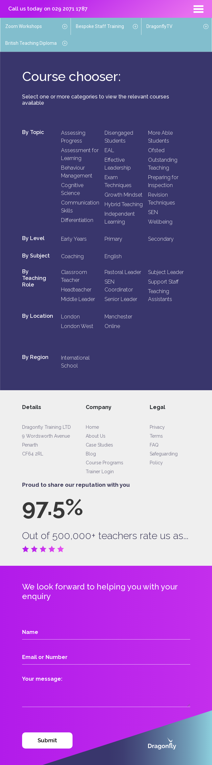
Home (92, 427)
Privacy (157, 427)
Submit (47, 740)
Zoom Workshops (23, 26)
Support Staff (163, 282)
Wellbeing (160, 222)
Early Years (74, 239)
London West (77, 326)
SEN (153, 212)
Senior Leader (121, 299)
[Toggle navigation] (198, 9)
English (113, 256)
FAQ (154, 445)
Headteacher (76, 290)
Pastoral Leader (123, 272)
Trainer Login (100, 471)
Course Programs (104, 462)
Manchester (118, 317)
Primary (113, 239)
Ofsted (156, 150)
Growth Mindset (123, 195)
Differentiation (77, 220)
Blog (91, 453)
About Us (96, 436)
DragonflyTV (159, 26)
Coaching (72, 256)
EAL (109, 150)
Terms (156, 436)
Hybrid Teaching (124, 204)
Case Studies (99, 445)
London (70, 317)
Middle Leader (78, 299)
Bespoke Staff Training (100, 26)
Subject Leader (166, 272)
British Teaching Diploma (31, 43)
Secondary (161, 239)
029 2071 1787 (70, 9)
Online (112, 326)
